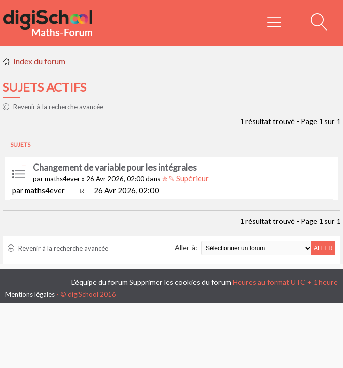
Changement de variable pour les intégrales (115, 167)
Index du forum (39, 61)
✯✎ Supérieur (185, 178)
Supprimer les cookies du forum (180, 282)
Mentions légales (30, 294)
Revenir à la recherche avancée (53, 107)
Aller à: (186, 247)
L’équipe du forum (99, 282)
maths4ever (62, 179)
